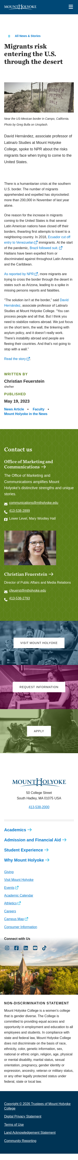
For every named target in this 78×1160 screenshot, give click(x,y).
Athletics (10, 909)
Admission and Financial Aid (32, 846)
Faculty (39, 409)
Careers (10, 917)
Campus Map (14, 925)
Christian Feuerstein (25, 580)
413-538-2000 (39, 813)
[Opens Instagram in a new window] (7, 954)
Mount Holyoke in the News (25, 414)
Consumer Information (20, 933)
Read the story (15, 359)
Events (9, 894)
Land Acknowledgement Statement (30, 1139)
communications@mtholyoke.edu (33, 502)
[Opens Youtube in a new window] (35, 954)
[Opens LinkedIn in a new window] (26, 954)
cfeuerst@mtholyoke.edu (27, 597)
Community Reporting (20, 1147)
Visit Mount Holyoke (18, 886)
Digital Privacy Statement (22, 1123)
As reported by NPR (19, 274)
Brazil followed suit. (44, 248)
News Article (14, 409)
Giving (9, 878)
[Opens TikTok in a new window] (44, 954)
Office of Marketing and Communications (28, 464)
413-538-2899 (19, 510)
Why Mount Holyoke (24, 866)
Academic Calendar (18, 902)
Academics (15, 836)
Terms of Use (14, 1131)
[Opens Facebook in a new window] (17, 954)
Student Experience (23, 856)
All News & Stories (28, 36)
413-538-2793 (19, 604)
